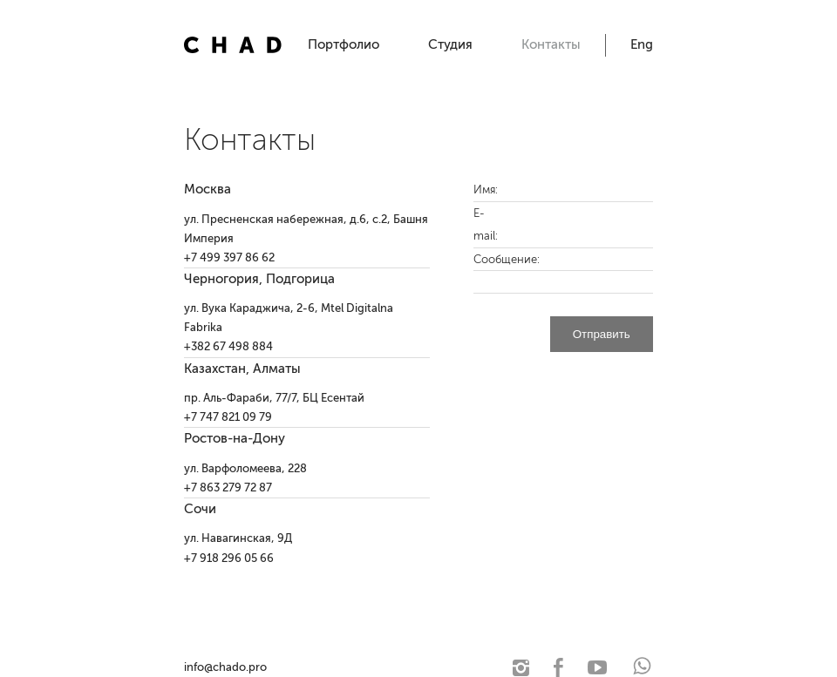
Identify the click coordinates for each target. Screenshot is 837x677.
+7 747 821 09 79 (228, 416)
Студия (450, 44)
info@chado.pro (225, 667)
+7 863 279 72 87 (228, 487)
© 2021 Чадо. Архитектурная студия (363, 667)
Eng (641, 44)
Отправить (601, 334)
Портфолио (343, 44)
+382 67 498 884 (228, 346)
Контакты (551, 44)
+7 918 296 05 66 (229, 558)
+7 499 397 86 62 (229, 257)
